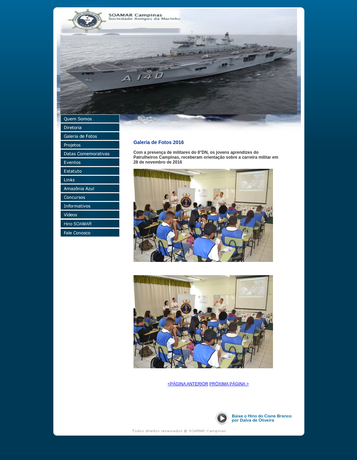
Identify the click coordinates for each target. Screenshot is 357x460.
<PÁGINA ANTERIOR (188, 384)
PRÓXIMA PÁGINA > (229, 384)
